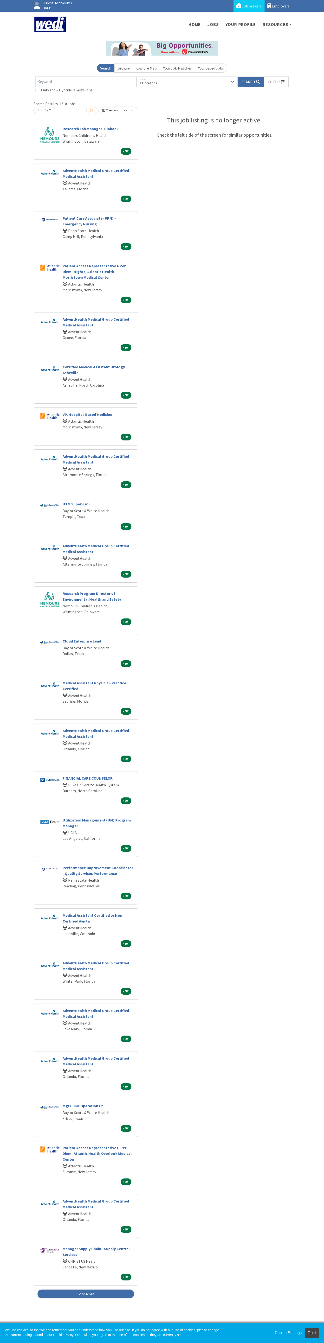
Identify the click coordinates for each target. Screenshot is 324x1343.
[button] (276, 81)
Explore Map (146, 68)
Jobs (213, 24)
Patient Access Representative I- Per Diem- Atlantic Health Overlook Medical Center (97, 1153)
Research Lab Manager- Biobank (91, 128)
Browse (123, 68)
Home (194, 24)
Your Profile (241, 24)
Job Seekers (249, 6)
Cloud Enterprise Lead (82, 641)
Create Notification (117, 110)
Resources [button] (275, 24)
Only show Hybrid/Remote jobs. (67, 90)
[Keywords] (85, 81)
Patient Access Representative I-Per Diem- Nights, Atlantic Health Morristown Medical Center (94, 271)
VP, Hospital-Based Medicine (87, 414)
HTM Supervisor (76, 504)
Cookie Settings (288, 1333)
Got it (312, 1333)
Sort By (43, 110)
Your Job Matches (177, 68)
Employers (278, 6)
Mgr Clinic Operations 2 (83, 1105)
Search (105, 68)
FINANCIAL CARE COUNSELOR (88, 778)
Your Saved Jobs (211, 68)
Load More (85, 1294)
